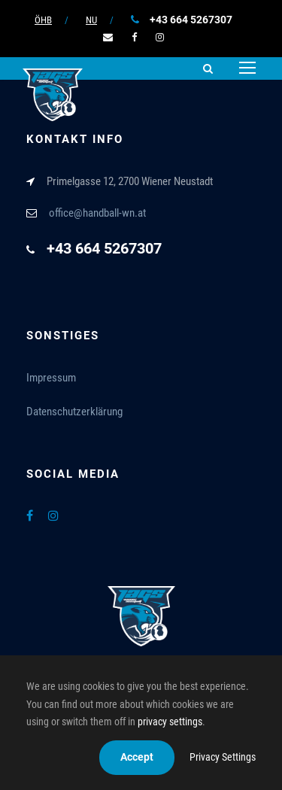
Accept (136, 757)
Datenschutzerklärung (74, 411)
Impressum (51, 377)
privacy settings (170, 722)
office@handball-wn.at (97, 213)
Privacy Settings (223, 757)
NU (91, 20)
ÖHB (43, 20)
